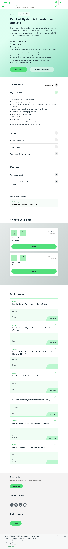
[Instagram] (16, 505)
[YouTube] (25, 505)
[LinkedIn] (20, 505)
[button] (23, 546)
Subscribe (16, 486)
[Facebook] (12, 505)
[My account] (56, 2)
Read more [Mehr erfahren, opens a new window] (18, 543)
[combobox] (65, 536)
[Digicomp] (6, 2)
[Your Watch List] (61, 2)
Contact (16, 523)
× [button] (66, 537)
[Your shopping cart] (65, 2)
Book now (18, 69)
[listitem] (34, 92)
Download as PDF (49, 85)
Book (34, 246)
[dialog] (34, 541)
